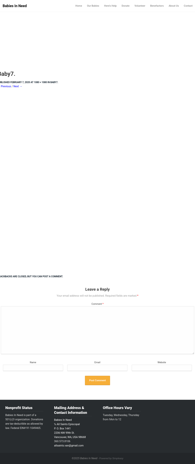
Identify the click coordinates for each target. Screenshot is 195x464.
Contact (188, 5)
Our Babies (93, 5)
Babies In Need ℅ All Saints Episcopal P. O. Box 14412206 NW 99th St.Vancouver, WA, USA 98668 (70, 428)
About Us (174, 5)
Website (161, 362)
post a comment (52, 276)
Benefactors (157, 5)
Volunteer (140, 5)
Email (97, 362)
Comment (98, 304)
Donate (126, 5)
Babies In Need (15, 6)
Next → (17, 86)
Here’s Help (110, 5)
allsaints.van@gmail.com (69, 445)
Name (33, 362)
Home (78, 5)
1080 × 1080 (40, 82)
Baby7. (54, 82)
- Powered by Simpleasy (110, 458)
